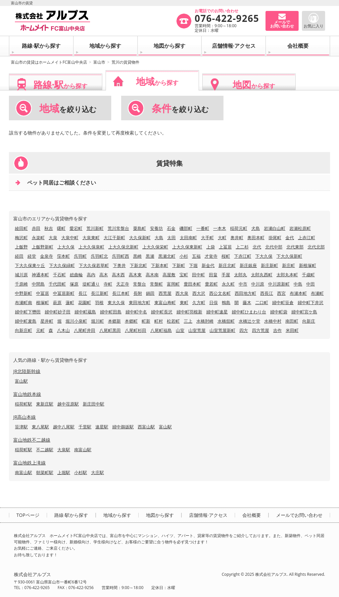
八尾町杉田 (135, 330)
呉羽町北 (99, 256)
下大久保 (263, 256)
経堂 (31, 256)
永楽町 (38, 238)
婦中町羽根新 (189, 312)
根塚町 (42, 302)
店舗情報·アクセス (234, 45)
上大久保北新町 (123, 247)
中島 (298, 284)
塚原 (74, 284)
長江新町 (99, 293)
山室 (180, 330)
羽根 (99, 302)
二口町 (261, 302)
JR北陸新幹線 (26, 371)
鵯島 (226, 302)
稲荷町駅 (23, 404)
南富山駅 (82, 450)
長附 (137, 293)
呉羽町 (80, 256)
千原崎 (21, 284)
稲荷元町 (238, 228)
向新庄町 (23, 330)
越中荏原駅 (68, 404)
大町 (222, 238)
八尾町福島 (161, 330)
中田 (310, 284)
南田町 (291, 321)
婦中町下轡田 (28, 312)
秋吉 (48, 228)
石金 (171, 228)
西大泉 (181, 293)
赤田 (36, 228)
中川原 (257, 284)
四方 (243, 330)
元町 (40, 330)
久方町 (198, 302)
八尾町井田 (84, 330)
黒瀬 (150, 256)
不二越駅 (44, 450)
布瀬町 (317, 293)
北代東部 (295, 247)
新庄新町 (269, 265)
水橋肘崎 (205, 321)
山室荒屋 (197, 330)
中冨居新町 (63, 293)
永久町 (228, 284)
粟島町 (139, 228)
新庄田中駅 (93, 404)
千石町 (59, 275)
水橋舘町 (226, 321)
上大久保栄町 (155, 247)
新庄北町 (227, 265)
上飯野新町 (42, 247)
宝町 (183, 275)
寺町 (108, 284)
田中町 (198, 275)
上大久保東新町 (187, 247)
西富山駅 (146, 427)
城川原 (21, 275)
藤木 (247, 302)
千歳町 (308, 275)
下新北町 (138, 265)
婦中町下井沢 (310, 302)
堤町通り (91, 284)
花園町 (84, 302)
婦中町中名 (136, 312)
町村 (158, 321)
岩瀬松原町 (300, 228)
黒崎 (137, 256)
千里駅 (84, 427)
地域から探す (105, 45)
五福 (196, 256)
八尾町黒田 (110, 330)
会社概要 (298, 45)
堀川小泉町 (76, 321)
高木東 (135, 275)
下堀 (193, 265)
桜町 (225, 256)
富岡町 (173, 284)
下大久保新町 (289, 256)
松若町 (173, 321)
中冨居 (42, 293)
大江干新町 (114, 238)
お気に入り (313, 26)
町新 (146, 321)
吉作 (277, 330)
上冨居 (225, 247)
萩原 (57, 302)
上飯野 (21, 247)
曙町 (61, 228)
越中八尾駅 (63, 427)
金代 (289, 238)
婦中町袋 (278, 312)
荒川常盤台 (118, 228)
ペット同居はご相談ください (61, 182)
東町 (184, 302)
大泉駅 (63, 450)
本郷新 (114, 321)
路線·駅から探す (41, 45)
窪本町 (63, 256)
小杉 (183, 256)
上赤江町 (306, 238)
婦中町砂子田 (58, 312)
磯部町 (185, 228)
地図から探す (169, 45)
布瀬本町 (298, 293)
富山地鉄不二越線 (31, 440)
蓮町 (70, 302)
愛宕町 (76, 228)
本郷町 (131, 321)
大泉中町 (69, 238)
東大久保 (116, 302)
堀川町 (97, 321)
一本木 (219, 228)
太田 (171, 238)
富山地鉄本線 (27, 394)
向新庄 (308, 321)
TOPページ (28, 515)
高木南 (152, 275)
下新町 (178, 265)
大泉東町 (91, 238)
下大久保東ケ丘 (30, 265)
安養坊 (156, 228)
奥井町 (236, 238)
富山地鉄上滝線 (29, 463)
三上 (188, 321)
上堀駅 (63, 472)
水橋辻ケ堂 (249, 321)
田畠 (213, 275)
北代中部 (273, 247)
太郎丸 (240, 275)
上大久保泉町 (91, 247)
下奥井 (119, 265)
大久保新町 (140, 238)
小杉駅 (80, 472)
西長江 (266, 293)
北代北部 (316, 247)
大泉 (53, 238)
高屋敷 (169, 275)
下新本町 (159, 265)
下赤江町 (242, 256)
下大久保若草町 (94, 265)
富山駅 (21, 381)
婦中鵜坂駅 (123, 427)
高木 (103, 275)
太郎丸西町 (261, 275)
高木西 (118, 275)
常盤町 (156, 284)
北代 (257, 247)
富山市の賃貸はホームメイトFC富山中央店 (49, 62)
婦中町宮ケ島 (304, 312)
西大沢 (198, 293)
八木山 (63, 330)
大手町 (207, 238)
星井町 (46, 321)
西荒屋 (165, 293)
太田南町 (188, 238)
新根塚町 (307, 265)
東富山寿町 (165, 302)
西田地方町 (245, 293)
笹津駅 (21, 427)
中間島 (38, 284)
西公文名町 (220, 293)
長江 (82, 293)
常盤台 (139, 284)
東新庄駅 (44, 404)
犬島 (255, 228)
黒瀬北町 (166, 256)
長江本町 (120, 293)
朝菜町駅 (44, 472)
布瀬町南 (23, 302)
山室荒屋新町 (222, 330)
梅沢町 (21, 238)
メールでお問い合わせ (299, 515)
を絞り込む (68, 108)
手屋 (225, 275)
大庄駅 (97, 472)
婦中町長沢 (161, 312)
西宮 (281, 293)
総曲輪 (76, 275)
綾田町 (21, 228)
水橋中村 (272, 321)
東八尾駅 (40, 427)
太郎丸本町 (287, 275)
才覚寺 (211, 256)
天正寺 (122, 284)
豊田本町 (192, 284)
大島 (159, 238)
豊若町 (211, 284)
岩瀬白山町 (274, 228)
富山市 (99, 62)
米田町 (292, 330)
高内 (91, 275)
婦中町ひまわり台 (249, 312)
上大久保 (65, 247)
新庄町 (288, 265)
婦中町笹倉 (283, 302)
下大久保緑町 (62, 265)
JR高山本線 (24, 417)
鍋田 (150, 293)
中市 (243, 284)
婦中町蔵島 (85, 312)
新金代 (208, 265)
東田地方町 (139, 302)
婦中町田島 (110, 312)
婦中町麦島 (25, 321)
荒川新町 (95, 228)
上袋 (210, 247)
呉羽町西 (120, 256)
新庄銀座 (248, 265)
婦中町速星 (217, 312)
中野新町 (23, 293)
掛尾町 (274, 238)
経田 (19, 256)
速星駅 (101, 427)
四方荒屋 (260, 330)
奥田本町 (256, 238)
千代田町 (57, 284)
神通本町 (40, 275)
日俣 (213, 302)
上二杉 (242, 247)
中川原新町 (279, 284)
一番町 (202, 228)
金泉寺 (46, 256)
